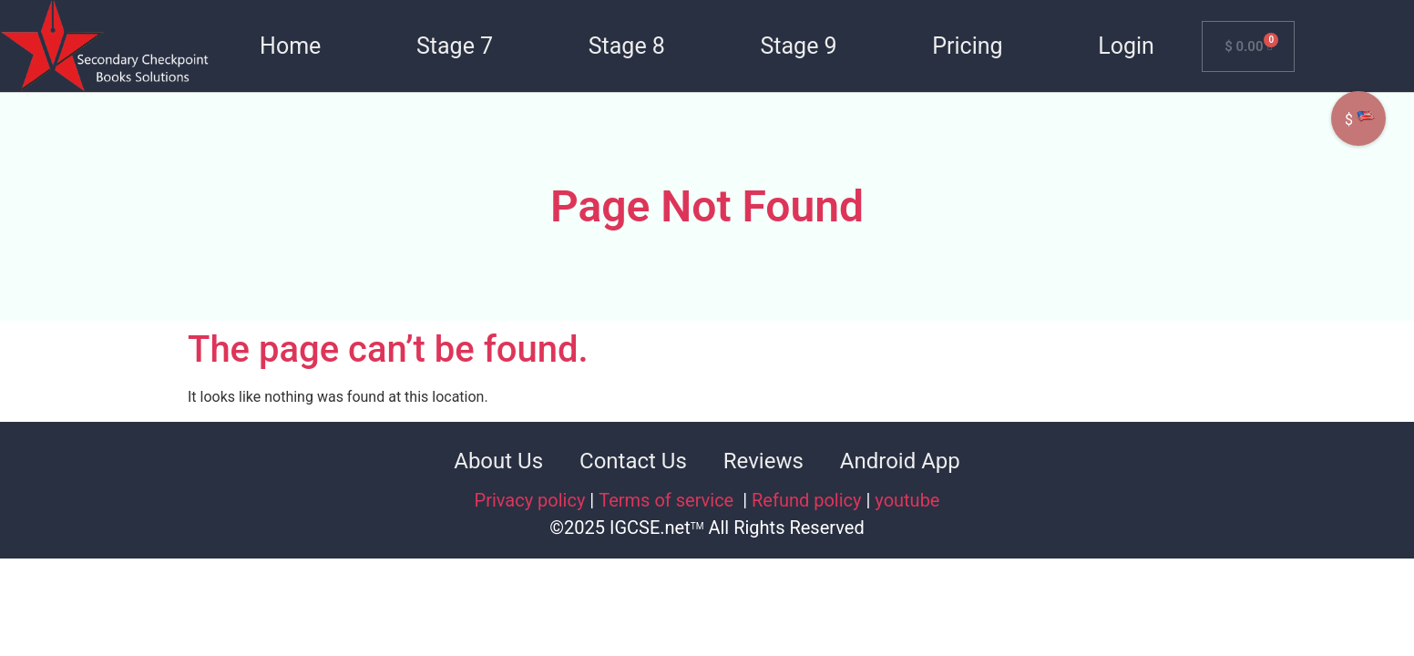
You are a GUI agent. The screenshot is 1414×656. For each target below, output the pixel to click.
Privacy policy (530, 500)
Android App (900, 461)
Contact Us (633, 461)
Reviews (763, 461)
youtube (907, 500)
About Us (498, 461)
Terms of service (668, 500)
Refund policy (807, 500)
